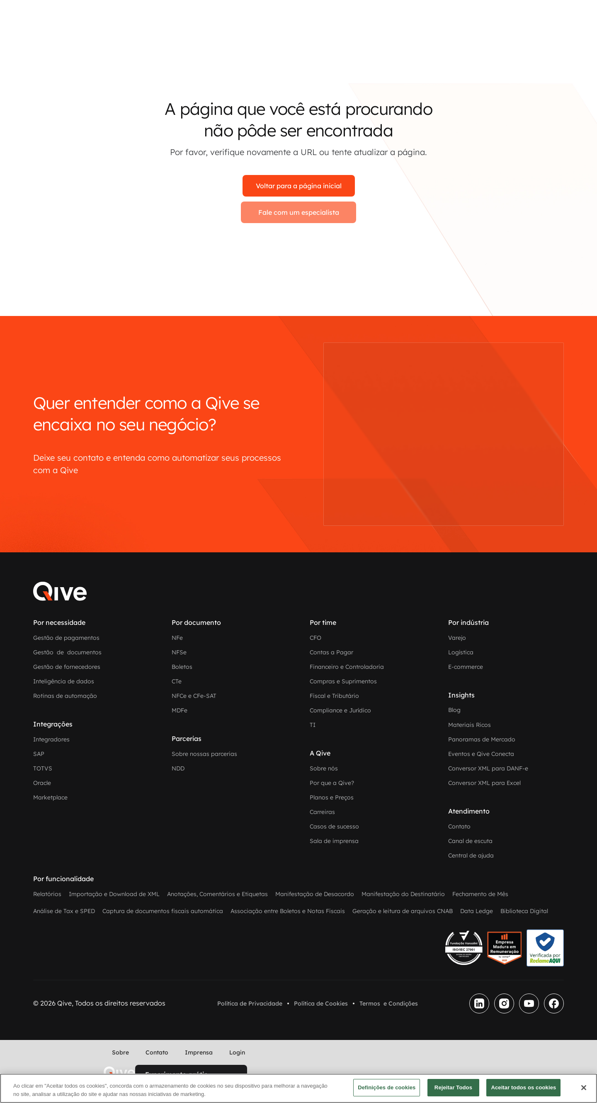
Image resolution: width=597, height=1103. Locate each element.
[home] (119, 1072)
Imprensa (199, 1052)
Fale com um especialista (298, 212)
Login (237, 1052)
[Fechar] (584, 1088)
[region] (298, 1088)
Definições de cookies (386, 1087)
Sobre (120, 1052)
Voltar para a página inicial (299, 186)
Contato (157, 1052)
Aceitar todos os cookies (523, 1087)
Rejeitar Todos (453, 1087)
